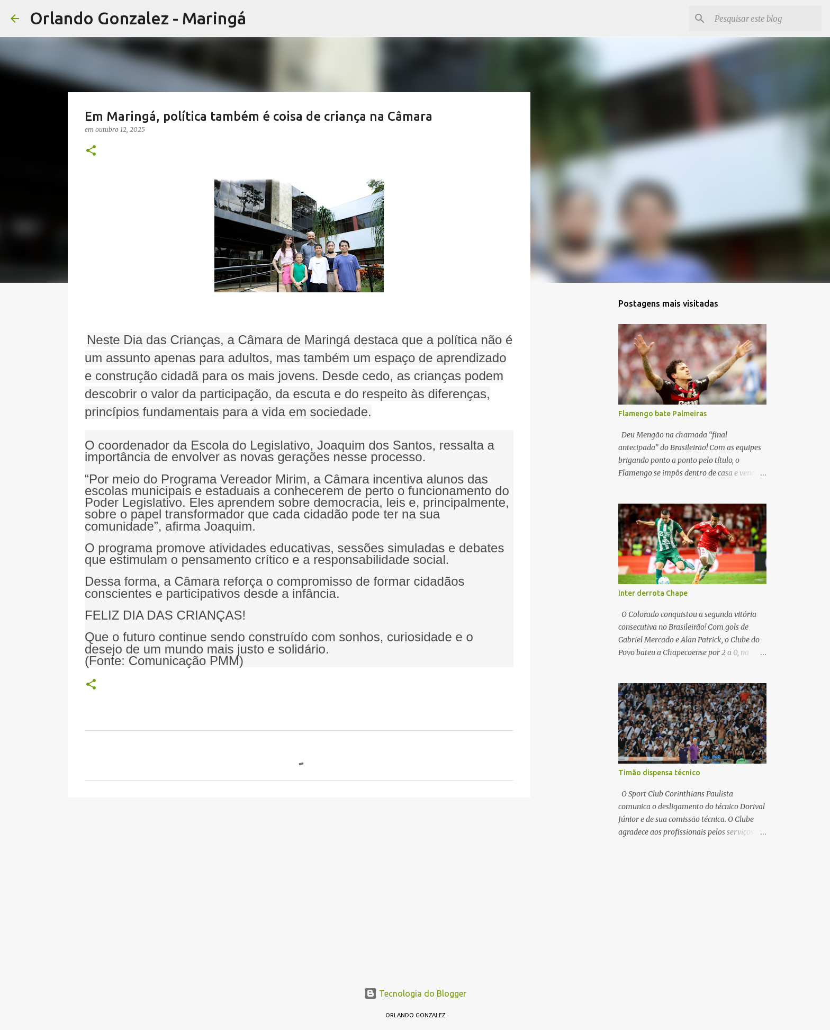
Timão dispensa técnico (659, 772)
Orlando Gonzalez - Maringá (138, 18)
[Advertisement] (299, 887)
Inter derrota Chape (653, 593)
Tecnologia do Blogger (415, 993)
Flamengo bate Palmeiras (662, 413)
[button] (91, 151)
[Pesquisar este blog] (766, 18)
